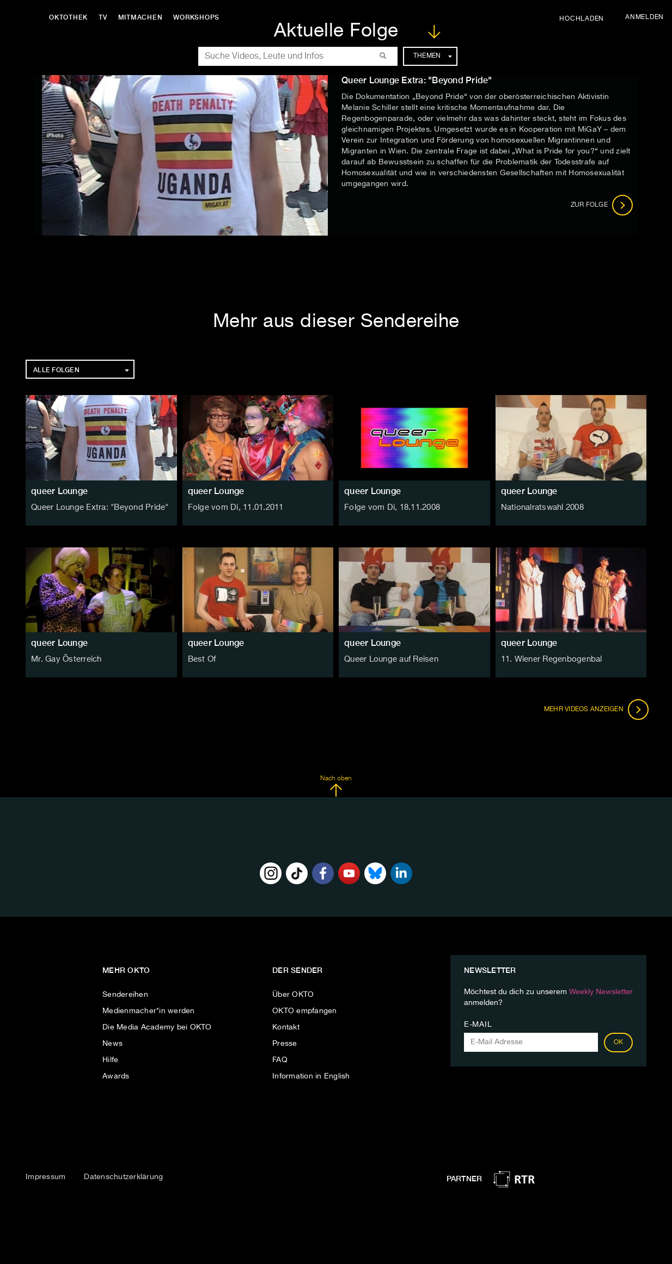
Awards (116, 1076)
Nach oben (335, 786)
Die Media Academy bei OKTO (157, 1027)
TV (105, 17)
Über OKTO (293, 994)
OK (619, 1042)
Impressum (45, 1177)
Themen (432, 56)
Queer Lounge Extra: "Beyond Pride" (97, 507)
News (112, 1043)
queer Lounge (59, 491)
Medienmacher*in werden (148, 1011)
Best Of (201, 659)
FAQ (280, 1060)
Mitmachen (143, 17)
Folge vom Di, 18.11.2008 (390, 507)
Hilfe (110, 1060)
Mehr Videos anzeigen (594, 709)
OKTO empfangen (304, 1011)
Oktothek (71, 17)
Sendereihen (125, 994)
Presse (284, 1043)
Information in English (311, 1076)
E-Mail (478, 1024)
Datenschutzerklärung (123, 1177)
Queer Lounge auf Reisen (390, 659)
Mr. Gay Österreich (65, 659)
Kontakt (286, 1027)
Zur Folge (602, 205)
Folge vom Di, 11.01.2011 (234, 507)
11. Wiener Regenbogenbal (550, 659)
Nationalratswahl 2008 (541, 507)
